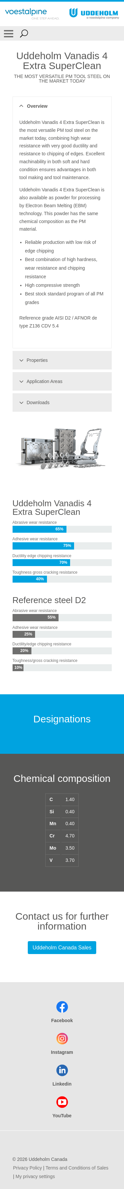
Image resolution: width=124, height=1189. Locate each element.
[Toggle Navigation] (8, 33)
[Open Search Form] (24, 33)
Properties (32, 360)
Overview (33, 106)
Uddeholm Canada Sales (62, 947)
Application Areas (39, 381)
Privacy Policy (27, 1167)
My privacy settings (35, 1176)
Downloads (33, 402)
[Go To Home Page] (32, 14)
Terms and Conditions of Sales (77, 1167)
